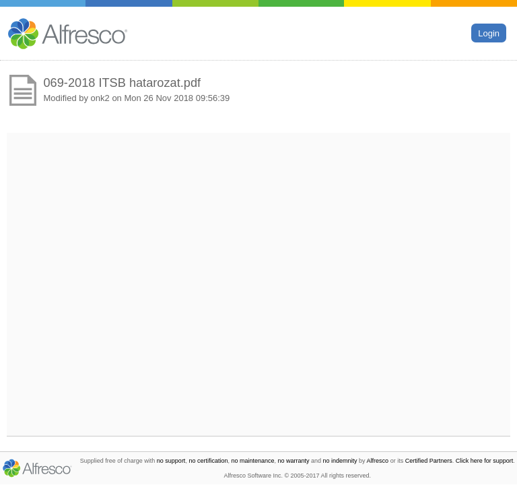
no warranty (294, 460)
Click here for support (485, 460)
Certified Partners (428, 460)
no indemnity (340, 460)
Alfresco (378, 460)
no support (171, 460)
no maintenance (252, 460)
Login (488, 33)
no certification (208, 460)
